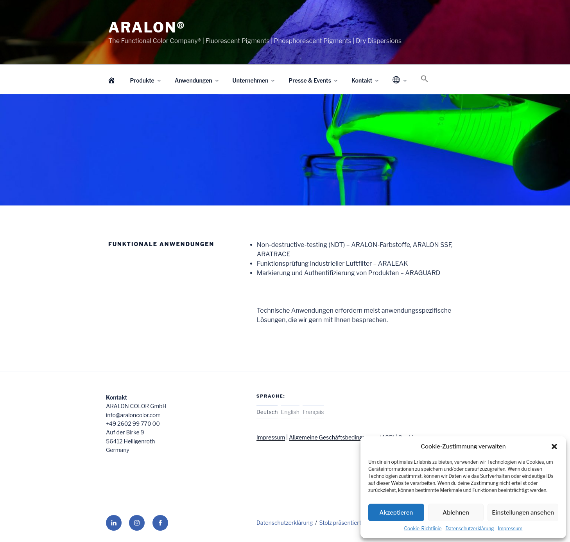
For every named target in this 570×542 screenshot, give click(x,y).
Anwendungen (197, 80)
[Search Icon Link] (425, 79)
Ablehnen (456, 512)
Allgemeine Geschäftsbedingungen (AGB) (341, 437)
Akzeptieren (396, 512)
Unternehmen (254, 80)
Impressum (510, 528)
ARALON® (147, 27)
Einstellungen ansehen (523, 512)
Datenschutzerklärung (469, 528)
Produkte (146, 80)
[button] (554, 446)
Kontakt (365, 80)
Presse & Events (314, 80)
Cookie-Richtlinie (423, 528)
